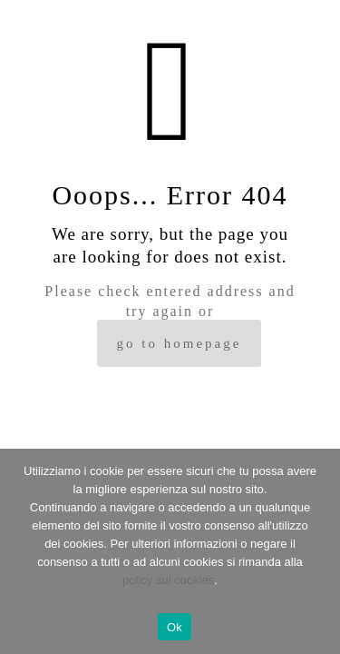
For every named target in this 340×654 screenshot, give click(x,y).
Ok (174, 627)
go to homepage (179, 343)
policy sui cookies (168, 580)
